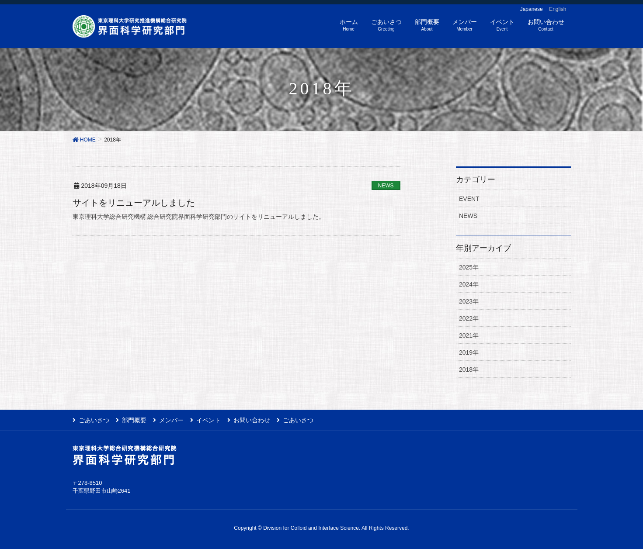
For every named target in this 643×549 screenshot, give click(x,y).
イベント (208, 420)
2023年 (469, 301)
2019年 (469, 352)
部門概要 (134, 420)
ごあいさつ (94, 420)
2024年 (469, 284)
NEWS (386, 186)
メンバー (171, 420)
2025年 (469, 267)
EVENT (469, 198)
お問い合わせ (251, 420)
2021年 (469, 335)
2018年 (469, 369)
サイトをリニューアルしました (134, 202)
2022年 (469, 318)
